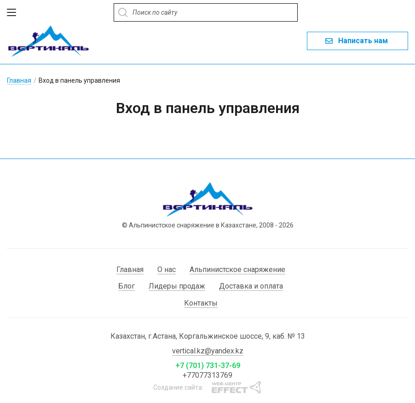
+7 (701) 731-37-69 (207, 365)
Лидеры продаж (177, 285)
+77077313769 (207, 374)
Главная (19, 80)
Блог (126, 285)
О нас (166, 269)
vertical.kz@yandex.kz (207, 350)
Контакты (201, 302)
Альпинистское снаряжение (237, 269)
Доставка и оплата (251, 285)
